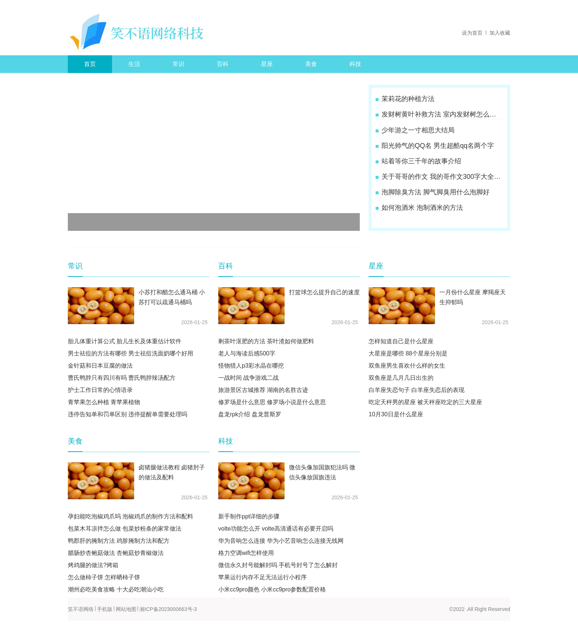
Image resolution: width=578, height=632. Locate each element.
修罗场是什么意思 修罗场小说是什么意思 (272, 402)
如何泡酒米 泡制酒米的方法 (422, 207)
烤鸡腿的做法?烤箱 (93, 565)
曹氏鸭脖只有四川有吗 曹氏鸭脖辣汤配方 (121, 378)
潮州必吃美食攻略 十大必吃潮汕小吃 (116, 589)
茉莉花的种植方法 (408, 99)
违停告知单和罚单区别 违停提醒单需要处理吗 (127, 414)
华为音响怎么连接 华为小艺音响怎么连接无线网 (281, 541)
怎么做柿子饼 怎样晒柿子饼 (104, 577)
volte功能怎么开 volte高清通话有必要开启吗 (275, 528)
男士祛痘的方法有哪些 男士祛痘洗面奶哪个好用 (130, 353)
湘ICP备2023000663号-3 (168, 609)
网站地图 (126, 609)
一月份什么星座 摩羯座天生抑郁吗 (472, 297)
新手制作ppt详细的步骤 (248, 516)
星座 (267, 64)
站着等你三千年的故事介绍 (421, 161)
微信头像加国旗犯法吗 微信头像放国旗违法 (322, 472)
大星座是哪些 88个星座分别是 (408, 353)
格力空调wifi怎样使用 (246, 553)
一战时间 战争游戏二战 (248, 378)
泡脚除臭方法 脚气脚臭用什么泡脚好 (436, 192)
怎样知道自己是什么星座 (401, 341)
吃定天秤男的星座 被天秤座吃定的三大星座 (425, 402)
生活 (134, 64)
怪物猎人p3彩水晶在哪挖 (251, 365)
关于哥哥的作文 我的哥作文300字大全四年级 (441, 176)
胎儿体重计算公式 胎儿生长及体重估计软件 (124, 341)
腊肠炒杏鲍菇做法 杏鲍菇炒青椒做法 (116, 553)
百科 (223, 64)
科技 (355, 64)
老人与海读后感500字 (246, 353)
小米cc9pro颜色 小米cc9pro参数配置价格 (272, 589)
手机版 (104, 609)
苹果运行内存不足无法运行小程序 (262, 577)
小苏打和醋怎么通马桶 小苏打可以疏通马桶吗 (172, 297)
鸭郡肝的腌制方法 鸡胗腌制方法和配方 (119, 541)
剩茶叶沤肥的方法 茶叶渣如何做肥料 (266, 341)
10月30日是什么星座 (396, 414)
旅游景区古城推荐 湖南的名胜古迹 (263, 390)
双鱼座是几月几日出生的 (401, 378)
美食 (311, 64)
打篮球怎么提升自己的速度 (324, 292)
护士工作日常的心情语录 (100, 390)
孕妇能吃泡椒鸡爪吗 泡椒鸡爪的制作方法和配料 (130, 516)
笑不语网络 (81, 609)
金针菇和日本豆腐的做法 (100, 365)
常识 (178, 64)
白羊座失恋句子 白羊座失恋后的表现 (416, 390)
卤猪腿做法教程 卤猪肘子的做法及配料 (172, 472)
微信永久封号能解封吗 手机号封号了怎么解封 (278, 565)
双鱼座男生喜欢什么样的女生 (407, 365)
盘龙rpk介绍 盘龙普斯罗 (249, 414)
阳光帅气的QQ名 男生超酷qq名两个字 (438, 145)
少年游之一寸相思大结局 (418, 130)
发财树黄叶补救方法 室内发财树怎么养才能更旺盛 (441, 114)
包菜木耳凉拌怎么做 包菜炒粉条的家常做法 (124, 528)
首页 (90, 64)
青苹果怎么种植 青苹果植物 (104, 402)
